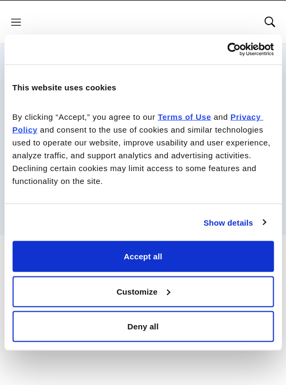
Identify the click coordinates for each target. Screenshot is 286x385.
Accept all (143, 256)
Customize (144, 291)
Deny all (142, 326)
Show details (228, 222)
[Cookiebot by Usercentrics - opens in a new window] (227, 50)
